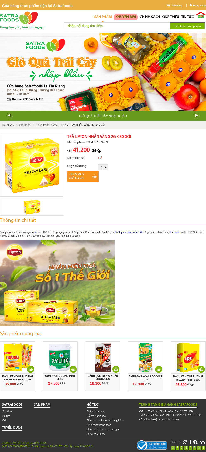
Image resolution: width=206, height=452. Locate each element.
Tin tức (187, 17)
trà (35, 232)
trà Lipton (175, 232)
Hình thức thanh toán (99, 425)
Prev (9, 116)
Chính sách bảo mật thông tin (103, 429)
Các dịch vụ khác (96, 434)
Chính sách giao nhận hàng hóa (105, 420)
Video (5, 420)
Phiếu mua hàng (96, 411)
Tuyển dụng (12, 427)
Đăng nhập (199, 5)
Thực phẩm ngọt (46, 125)
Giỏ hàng (177, 5)
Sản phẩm (103, 17)
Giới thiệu (170, 17)
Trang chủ (8, 125)
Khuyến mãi (126, 17)
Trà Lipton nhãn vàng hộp (129, 232)
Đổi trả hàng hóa (96, 416)
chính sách (150, 17)
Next (196, 116)
